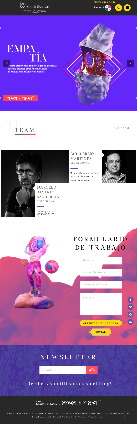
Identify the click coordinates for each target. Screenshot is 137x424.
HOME (116, 128)
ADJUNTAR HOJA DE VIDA (100, 323)
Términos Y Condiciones (90, 417)
